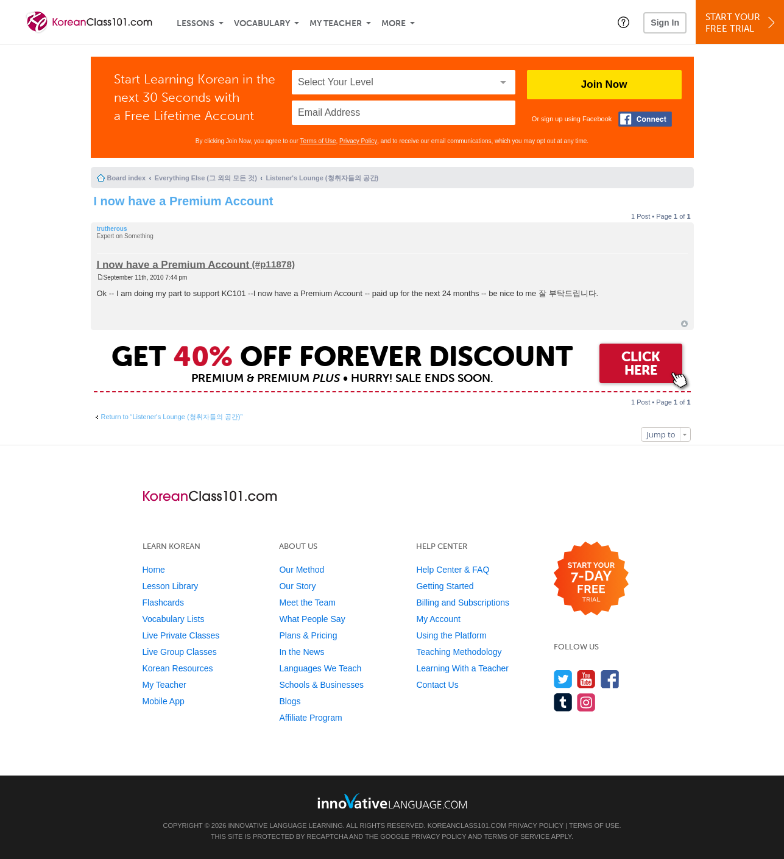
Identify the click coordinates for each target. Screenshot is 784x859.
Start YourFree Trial (741, 23)
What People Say (312, 619)
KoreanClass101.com (467, 825)
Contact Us (437, 685)
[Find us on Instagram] (586, 702)
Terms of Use (318, 141)
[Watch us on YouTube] (586, 679)
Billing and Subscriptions (462, 602)
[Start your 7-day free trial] (591, 579)
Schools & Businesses (321, 685)
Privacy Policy (358, 141)
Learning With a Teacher (462, 668)
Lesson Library (171, 586)
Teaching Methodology (458, 652)
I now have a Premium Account (184, 201)
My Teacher (335, 23)
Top (684, 323)
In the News (301, 652)
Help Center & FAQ (452, 569)
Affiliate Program (310, 718)
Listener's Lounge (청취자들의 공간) (322, 178)
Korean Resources (178, 668)
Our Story (297, 586)
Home (154, 569)
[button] (623, 22)
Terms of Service (516, 836)
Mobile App (164, 701)
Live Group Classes (180, 652)
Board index (126, 178)
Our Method (301, 569)
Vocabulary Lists (174, 619)
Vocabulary (262, 23)
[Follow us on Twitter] (563, 679)
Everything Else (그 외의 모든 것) (206, 178)
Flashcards (163, 602)
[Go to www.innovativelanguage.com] (392, 801)
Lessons (195, 23)
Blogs (289, 701)
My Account (438, 619)
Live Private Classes (181, 635)
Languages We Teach (320, 668)
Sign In (665, 22)
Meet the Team (307, 602)
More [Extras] (393, 23)
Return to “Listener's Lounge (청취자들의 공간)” (172, 416)
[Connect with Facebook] (645, 119)
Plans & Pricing (308, 635)
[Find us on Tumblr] (563, 702)
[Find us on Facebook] (610, 679)
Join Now (604, 84)
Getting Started (444, 586)
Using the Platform (451, 635)
